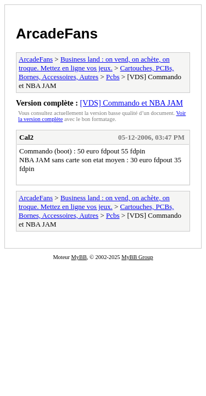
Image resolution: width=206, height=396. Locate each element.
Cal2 (26, 137)
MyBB (79, 257)
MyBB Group (137, 257)
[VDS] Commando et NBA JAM (131, 102)
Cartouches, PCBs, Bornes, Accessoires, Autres (96, 72)
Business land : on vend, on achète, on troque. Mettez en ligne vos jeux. (94, 63)
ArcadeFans (57, 33)
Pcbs (113, 77)
